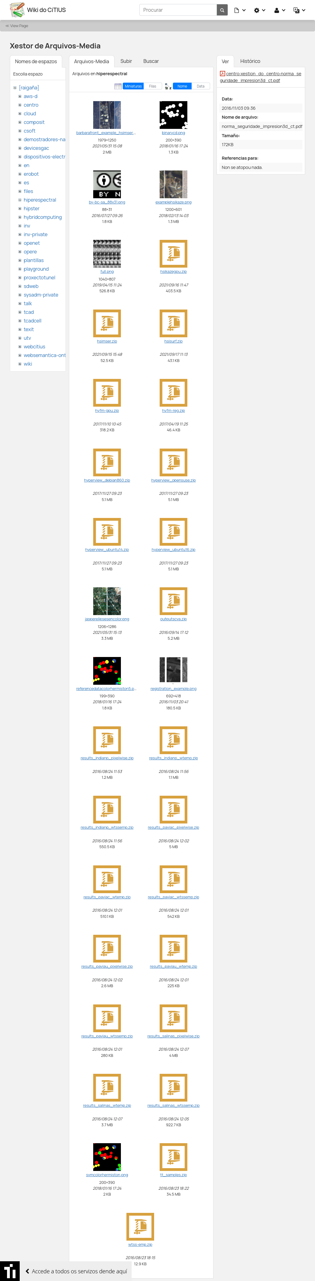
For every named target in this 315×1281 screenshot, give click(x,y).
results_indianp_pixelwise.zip (107, 758)
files (28, 191)
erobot (31, 173)
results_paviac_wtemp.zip (106, 897)
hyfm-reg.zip (173, 410)
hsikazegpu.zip (173, 271)
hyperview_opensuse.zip (173, 480)
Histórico (250, 61)
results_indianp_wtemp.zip (173, 758)
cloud (30, 113)
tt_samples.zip (173, 1174)
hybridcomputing (43, 217)
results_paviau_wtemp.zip (173, 966)
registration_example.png (173, 688)
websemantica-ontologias (53, 355)
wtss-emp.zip (140, 1244)
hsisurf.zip (174, 341)
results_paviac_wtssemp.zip (173, 897)
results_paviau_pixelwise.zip (107, 966)
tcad (29, 312)
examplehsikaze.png (173, 202)
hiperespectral (40, 199)
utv (27, 338)
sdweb (31, 286)
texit (29, 329)
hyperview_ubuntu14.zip (107, 549)
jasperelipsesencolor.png (107, 619)
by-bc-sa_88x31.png (107, 202)
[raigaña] (29, 87)
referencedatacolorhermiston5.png (107, 688)
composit (34, 122)
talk (28, 303)
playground (36, 268)
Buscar (151, 61)
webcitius (34, 346)
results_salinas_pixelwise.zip (173, 1036)
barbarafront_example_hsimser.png (108, 132)
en (26, 165)
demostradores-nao (46, 139)
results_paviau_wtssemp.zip (107, 1036)
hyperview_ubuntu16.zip (173, 549)
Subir (126, 61)
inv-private (35, 234)
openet (32, 243)
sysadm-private (41, 294)
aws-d (30, 96)
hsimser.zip (107, 341)
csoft (29, 130)
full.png (107, 271)
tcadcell (32, 320)
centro (31, 104)
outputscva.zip (173, 619)
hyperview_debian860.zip (107, 480)
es (26, 182)
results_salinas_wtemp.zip (107, 1105)
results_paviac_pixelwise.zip (173, 827)
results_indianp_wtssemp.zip (107, 827)
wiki (28, 363)
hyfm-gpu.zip (107, 410)
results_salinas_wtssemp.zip (173, 1105)
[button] (240, 9)
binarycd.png (173, 132)
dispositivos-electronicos (52, 156)
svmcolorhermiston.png (107, 1174)
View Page (19, 25)
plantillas (34, 260)
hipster (31, 208)
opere (30, 251)
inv (27, 225)
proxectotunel (39, 277)
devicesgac (36, 148)
